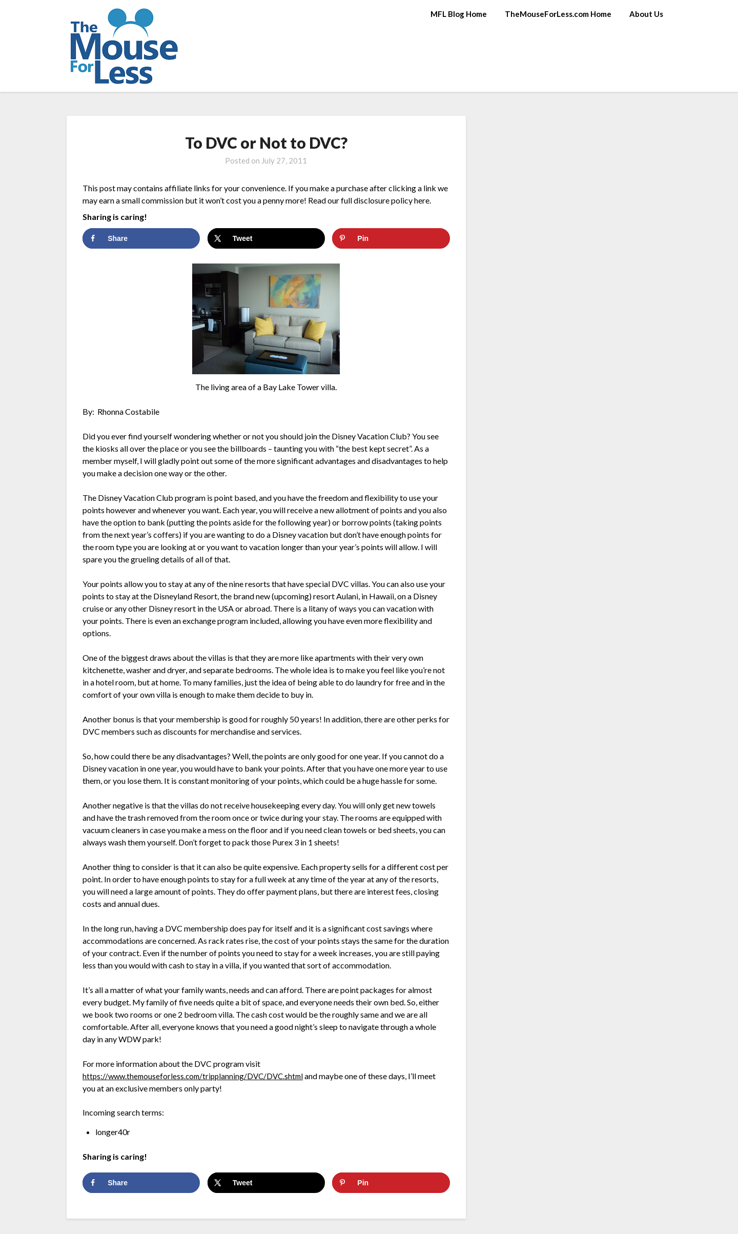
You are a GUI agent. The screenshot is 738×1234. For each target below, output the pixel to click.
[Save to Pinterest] (390, 238)
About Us (646, 13)
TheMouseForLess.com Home (558, 13)
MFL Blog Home (458, 13)
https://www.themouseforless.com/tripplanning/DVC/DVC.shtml (197, 1076)
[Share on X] (266, 238)
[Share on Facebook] (141, 238)
